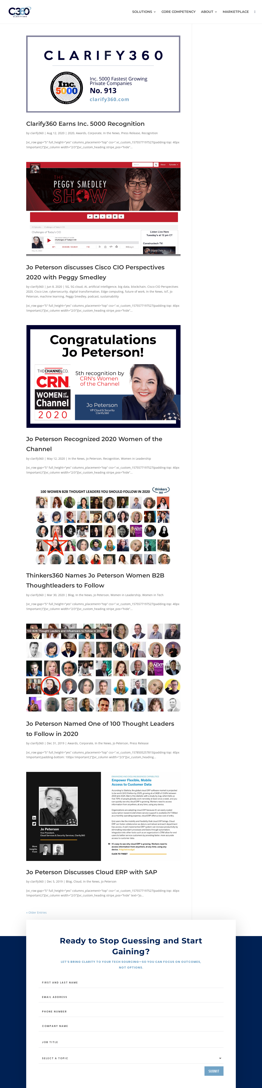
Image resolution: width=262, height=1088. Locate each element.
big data (123, 287)
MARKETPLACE (236, 12)
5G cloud (77, 287)
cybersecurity (58, 291)
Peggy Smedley (76, 296)
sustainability (109, 296)
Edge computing (112, 291)
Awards (81, 133)
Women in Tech (153, 595)
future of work (135, 291)
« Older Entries (36, 912)
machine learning (52, 296)
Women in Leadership (136, 458)
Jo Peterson (94, 458)
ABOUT (207, 12)
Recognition (150, 133)
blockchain (138, 287)
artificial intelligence (102, 287)
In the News (111, 133)
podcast (93, 296)
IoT (166, 291)
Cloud (77, 881)
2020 (71, 133)
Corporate (95, 133)
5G (67, 287)
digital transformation (84, 291)
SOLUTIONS (142, 12)
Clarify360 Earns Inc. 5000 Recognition (85, 123)
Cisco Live (41, 291)
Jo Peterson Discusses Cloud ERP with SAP (91, 872)
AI (85, 287)
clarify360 (37, 133)
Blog (71, 595)
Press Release (130, 133)
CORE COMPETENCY (178, 12)
